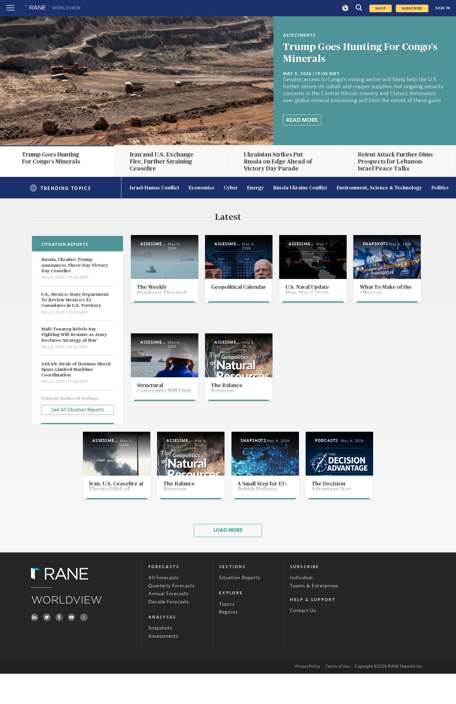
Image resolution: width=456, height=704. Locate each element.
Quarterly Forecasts (171, 616)
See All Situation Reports (77, 408)
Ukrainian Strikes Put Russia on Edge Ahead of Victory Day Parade (278, 162)
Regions (228, 642)
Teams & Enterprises (314, 616)
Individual (301, 607)
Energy (255, 188)
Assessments (163, 666)
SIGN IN (442, 8)
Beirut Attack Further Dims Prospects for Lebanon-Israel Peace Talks (395, 162)
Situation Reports (239, 607)
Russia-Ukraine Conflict (300, 188)
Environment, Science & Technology (379, 188)
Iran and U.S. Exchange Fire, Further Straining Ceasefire (162, 162)
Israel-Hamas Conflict (154, 188)
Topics (226, 634)
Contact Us (303, 640)
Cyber (231, 188)
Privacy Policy (307, 696)
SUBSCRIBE (412, 8)
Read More (302, 120)
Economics (201, 188)
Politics (440, 188)
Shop (380, 8)
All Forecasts (163, 607)
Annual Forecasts (168, 623)
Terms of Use (337, 696)
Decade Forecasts (168, 632)
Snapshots (160, 658)
